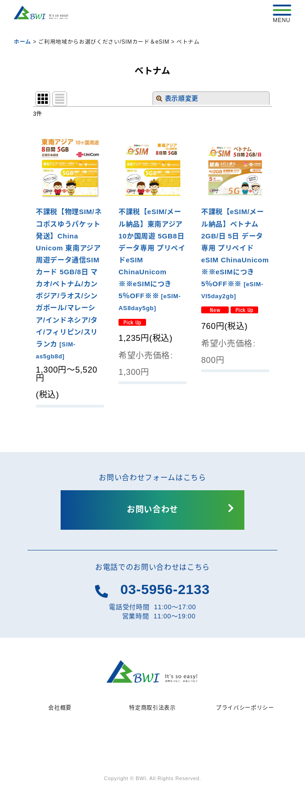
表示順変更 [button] (177, 98)
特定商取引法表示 (152, 708)
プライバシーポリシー (245, 708)
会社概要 (60, 708)
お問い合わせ (152, 509)
